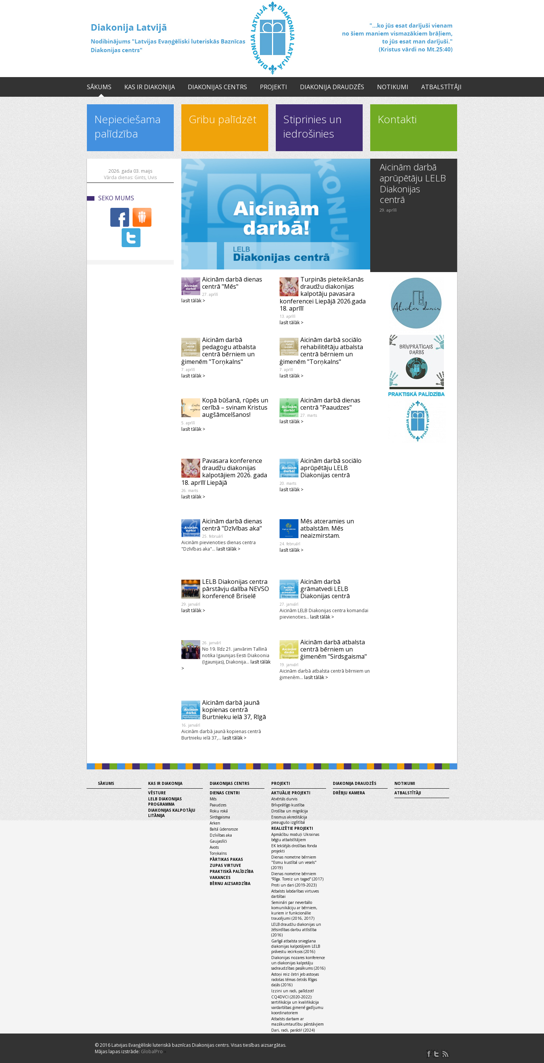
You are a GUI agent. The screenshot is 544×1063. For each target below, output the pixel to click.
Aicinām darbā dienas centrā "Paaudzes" (330, 404)
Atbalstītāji (441, 87)
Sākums (99, 87)
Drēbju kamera (349, 792)
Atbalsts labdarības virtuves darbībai (295, 893)
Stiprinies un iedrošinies (312, 126)
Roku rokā (219, 811)
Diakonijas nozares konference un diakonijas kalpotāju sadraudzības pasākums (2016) (298, 963)
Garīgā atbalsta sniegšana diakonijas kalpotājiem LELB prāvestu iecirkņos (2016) (295, 946)
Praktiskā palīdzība (231, 871)
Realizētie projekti (292, 828)
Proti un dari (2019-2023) (294, 885)
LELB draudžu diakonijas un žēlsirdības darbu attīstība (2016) (296, 930)
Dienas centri (225, 792)
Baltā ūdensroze (224, 829)
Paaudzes (218, 805)
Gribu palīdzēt (223, 119)
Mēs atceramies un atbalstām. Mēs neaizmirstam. (327, 528)
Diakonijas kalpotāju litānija (171, 813)
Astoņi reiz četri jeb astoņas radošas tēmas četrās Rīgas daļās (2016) (295, 979)
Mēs (213, 799)
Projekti (273, 87)
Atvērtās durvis (284, 799)
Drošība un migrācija (289, 811)
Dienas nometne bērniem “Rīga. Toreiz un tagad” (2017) (297, 876)
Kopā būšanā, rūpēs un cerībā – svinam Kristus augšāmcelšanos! (235, 407)
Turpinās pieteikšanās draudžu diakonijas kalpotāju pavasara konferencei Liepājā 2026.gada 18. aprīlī (323, 294)
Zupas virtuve (225, 865)
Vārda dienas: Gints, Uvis (130, 177)
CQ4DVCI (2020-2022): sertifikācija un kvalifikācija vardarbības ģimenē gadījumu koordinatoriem (297, 1004)
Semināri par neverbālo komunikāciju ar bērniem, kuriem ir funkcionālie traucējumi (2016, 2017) (294, 910)
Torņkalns (218, 853)
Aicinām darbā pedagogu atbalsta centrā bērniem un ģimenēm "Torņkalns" (218, 351)
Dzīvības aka (221, 835)
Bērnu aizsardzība (230, 883)
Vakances (220, 877)
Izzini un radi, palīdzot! (292, 990)
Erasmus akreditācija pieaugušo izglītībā (289, 819)
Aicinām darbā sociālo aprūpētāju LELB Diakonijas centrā (331, 467)
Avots (214, 847)
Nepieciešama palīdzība (127, 126)
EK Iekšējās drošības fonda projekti (294, 848)
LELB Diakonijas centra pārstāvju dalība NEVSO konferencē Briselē (235, 588)
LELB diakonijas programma (165, 801)
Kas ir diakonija (149, 87)
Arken (215, 823)
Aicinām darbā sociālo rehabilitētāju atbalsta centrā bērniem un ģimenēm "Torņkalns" (321, 351)
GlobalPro (152, 1051)
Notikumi (392, 87)
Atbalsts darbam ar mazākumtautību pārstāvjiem (297, 1021)
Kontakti (397, 119)
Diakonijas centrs (217, 87)
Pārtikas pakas (226, 859)
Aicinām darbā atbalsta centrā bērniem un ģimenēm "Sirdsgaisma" (333, 649)
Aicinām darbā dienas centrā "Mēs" (232, 283)
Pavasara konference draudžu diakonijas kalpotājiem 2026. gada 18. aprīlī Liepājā (224, 471)
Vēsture (157, 792)
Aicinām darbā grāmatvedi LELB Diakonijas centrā (325, 588)
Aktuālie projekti (290, 792)
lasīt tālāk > (193, 300)
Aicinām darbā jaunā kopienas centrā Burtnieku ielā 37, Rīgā (234, 709)
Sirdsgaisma (220, 817)
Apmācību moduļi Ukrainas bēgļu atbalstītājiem (295, 837)
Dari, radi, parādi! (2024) (293, 1030)
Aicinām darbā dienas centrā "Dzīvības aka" (232, 524)
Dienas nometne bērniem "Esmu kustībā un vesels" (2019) (294, 862)
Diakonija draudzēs (332, 87)
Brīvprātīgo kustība (287, 805)
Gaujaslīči (218, 841)
